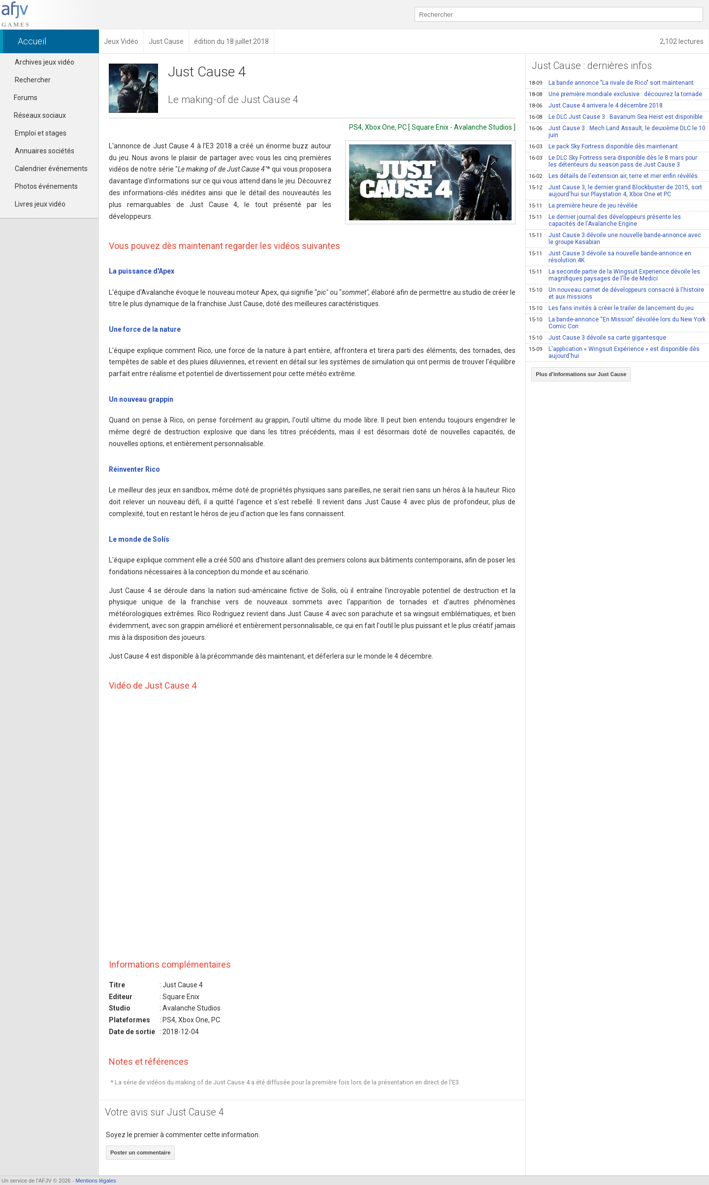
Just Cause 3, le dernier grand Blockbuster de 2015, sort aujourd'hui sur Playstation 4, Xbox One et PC (615, 191)
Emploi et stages (40, 133)
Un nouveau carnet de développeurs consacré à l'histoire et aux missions (616, 293)
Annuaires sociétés (44, 151)
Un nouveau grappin (141, 399)
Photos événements (46, 186)
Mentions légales (95, 1181)
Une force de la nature (145, 329)
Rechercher (33, 80)
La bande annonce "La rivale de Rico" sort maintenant (611, 82)
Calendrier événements (51, 169)
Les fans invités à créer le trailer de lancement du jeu (611, 308)
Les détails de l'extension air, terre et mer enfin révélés (613, 176)
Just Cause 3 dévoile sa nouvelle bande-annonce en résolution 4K (610, 257)
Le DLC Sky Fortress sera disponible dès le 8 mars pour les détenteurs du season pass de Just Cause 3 (613, 161)
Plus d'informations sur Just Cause (581, 374)
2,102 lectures (682, 41)
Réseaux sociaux (35, 115)
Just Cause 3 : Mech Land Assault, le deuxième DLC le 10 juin (617, 132)
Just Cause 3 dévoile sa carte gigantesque (597, 337)
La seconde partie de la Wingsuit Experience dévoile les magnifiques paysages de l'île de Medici (614, 275)
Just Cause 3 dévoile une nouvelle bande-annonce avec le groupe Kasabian (615, 238)
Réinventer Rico (134, 469)
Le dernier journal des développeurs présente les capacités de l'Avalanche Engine (605, 220)
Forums (21, 98)
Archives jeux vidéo (44, 62)
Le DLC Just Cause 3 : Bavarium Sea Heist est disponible (616, 116)
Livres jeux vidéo (40, 204)
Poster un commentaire (140, 1152)
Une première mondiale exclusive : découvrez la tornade (615, 94)
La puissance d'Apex (141, 271)
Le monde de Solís (139, 539)
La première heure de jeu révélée (583, 205)
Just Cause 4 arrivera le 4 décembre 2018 (596, 105)
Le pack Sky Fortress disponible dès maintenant (603, 146)
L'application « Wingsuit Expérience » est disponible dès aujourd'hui (614, 352)
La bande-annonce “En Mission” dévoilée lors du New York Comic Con (617, 323)
